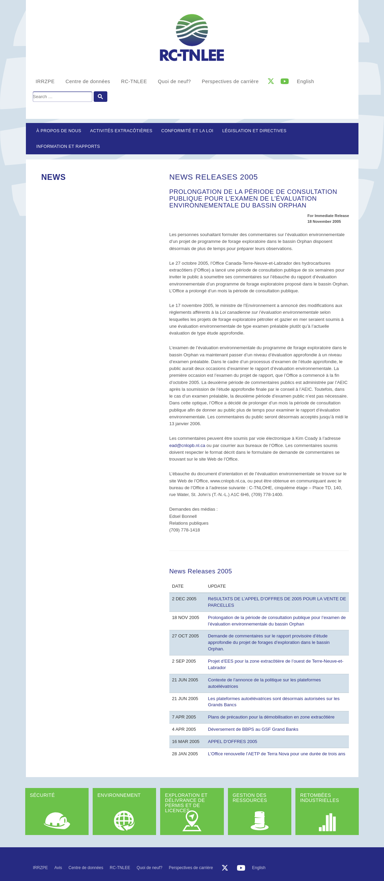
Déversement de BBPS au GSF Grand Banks (253, 729)
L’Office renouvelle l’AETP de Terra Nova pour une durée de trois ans (276, 753)
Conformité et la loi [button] (187, 130)
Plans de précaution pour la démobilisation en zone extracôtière (271, 717)
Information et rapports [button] (68, 146)
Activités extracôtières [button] (121, 130)
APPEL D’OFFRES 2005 (232, 741)
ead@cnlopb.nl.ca (187, 445)
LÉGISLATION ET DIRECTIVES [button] (254, 130)
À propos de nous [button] (58, 130)
